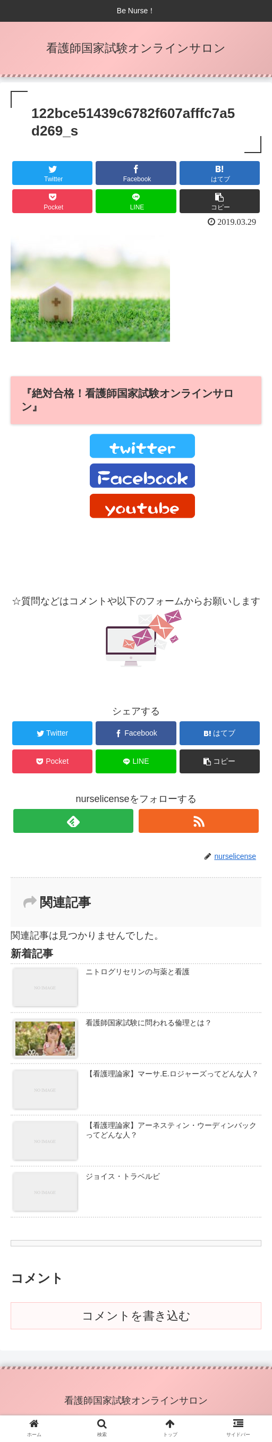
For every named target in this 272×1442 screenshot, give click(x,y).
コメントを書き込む (136, 1315)
